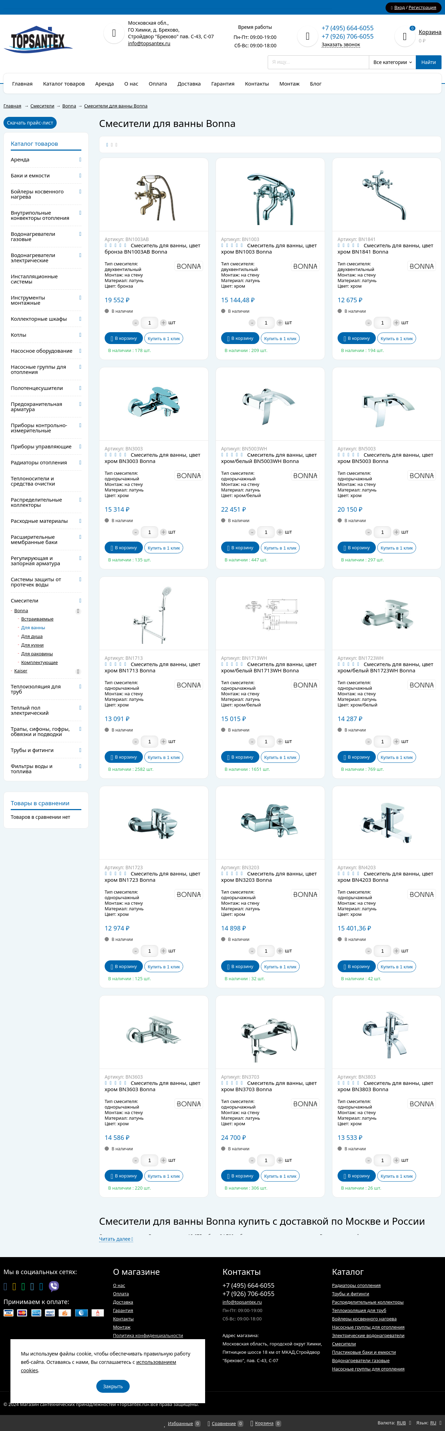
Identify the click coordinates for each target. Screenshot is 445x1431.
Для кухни (32, 645)
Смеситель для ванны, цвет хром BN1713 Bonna (152, 667)
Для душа (32, 636)
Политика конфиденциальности (148, 1335)
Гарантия (123, 1310)
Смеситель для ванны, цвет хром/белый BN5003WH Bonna (269, 457)
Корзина (430, 32)
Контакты (123, 1319)
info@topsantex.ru (149, 43)
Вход (399, 7)
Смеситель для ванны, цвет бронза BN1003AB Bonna (152, 248)
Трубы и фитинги (350, 1293)
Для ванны (33, 627)
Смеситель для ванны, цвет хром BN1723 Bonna (152, 876)
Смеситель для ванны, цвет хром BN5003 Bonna (385, 457)
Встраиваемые (37, 619)
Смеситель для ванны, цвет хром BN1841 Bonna (385, 248)
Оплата (121, 1293)
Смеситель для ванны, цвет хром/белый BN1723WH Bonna (385, 667)
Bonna (21, 610)
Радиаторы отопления (356, 1285)
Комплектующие (39, 662)
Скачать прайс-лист (30, 122)
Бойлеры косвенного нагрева (364, 1319)
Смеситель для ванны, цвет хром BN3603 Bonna (152, 1086)
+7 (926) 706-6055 (348, 36)
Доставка (123, 1302)
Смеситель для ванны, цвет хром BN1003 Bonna (269, 248)
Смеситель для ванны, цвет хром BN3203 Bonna (269, 876)
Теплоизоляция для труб (359, 1310)
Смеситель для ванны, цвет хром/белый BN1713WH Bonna (269, 667)
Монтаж (121, 1327)
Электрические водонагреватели (368, 1335)
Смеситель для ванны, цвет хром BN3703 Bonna (269, 1086)
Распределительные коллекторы (368, 1302)
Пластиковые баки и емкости (364, 1352)
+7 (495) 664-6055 (348, 27)
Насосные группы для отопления (368, 1327)
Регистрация (422, 7)
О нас (119, 1285)
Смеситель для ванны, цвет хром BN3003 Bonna (152, 457)
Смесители (344, 1344)
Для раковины (37, 653)
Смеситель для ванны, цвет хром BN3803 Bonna (385, 1086)
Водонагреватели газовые (361, 1360)
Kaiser (20, 671)
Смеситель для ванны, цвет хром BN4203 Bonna (385, 876)
